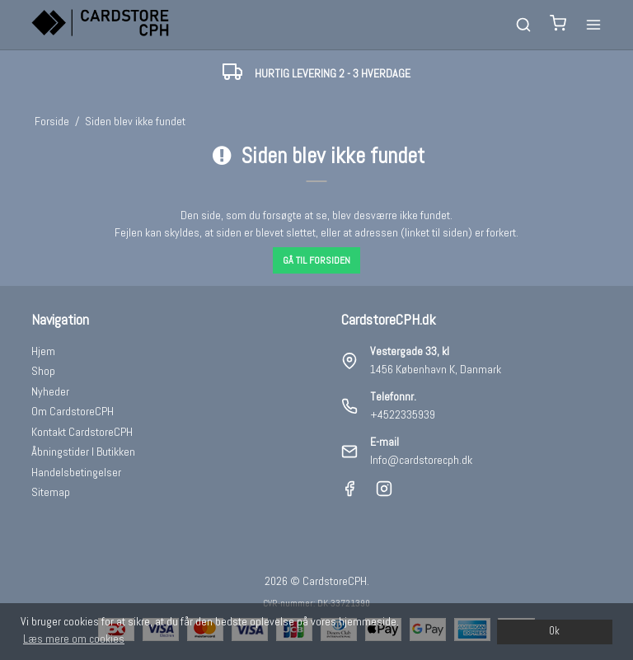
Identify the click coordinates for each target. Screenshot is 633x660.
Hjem (43, 351)
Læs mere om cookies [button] (73, 638)
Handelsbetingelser (76, 472)
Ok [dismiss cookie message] (554, 631)
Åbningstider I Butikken (83, 451)
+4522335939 (402, 414)
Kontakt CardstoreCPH (82, 431)
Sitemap (50, 491)
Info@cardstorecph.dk (421, 459)
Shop (43, 370)
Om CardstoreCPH (72, 411)
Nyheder (50, 391)
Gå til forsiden (316, 260)
